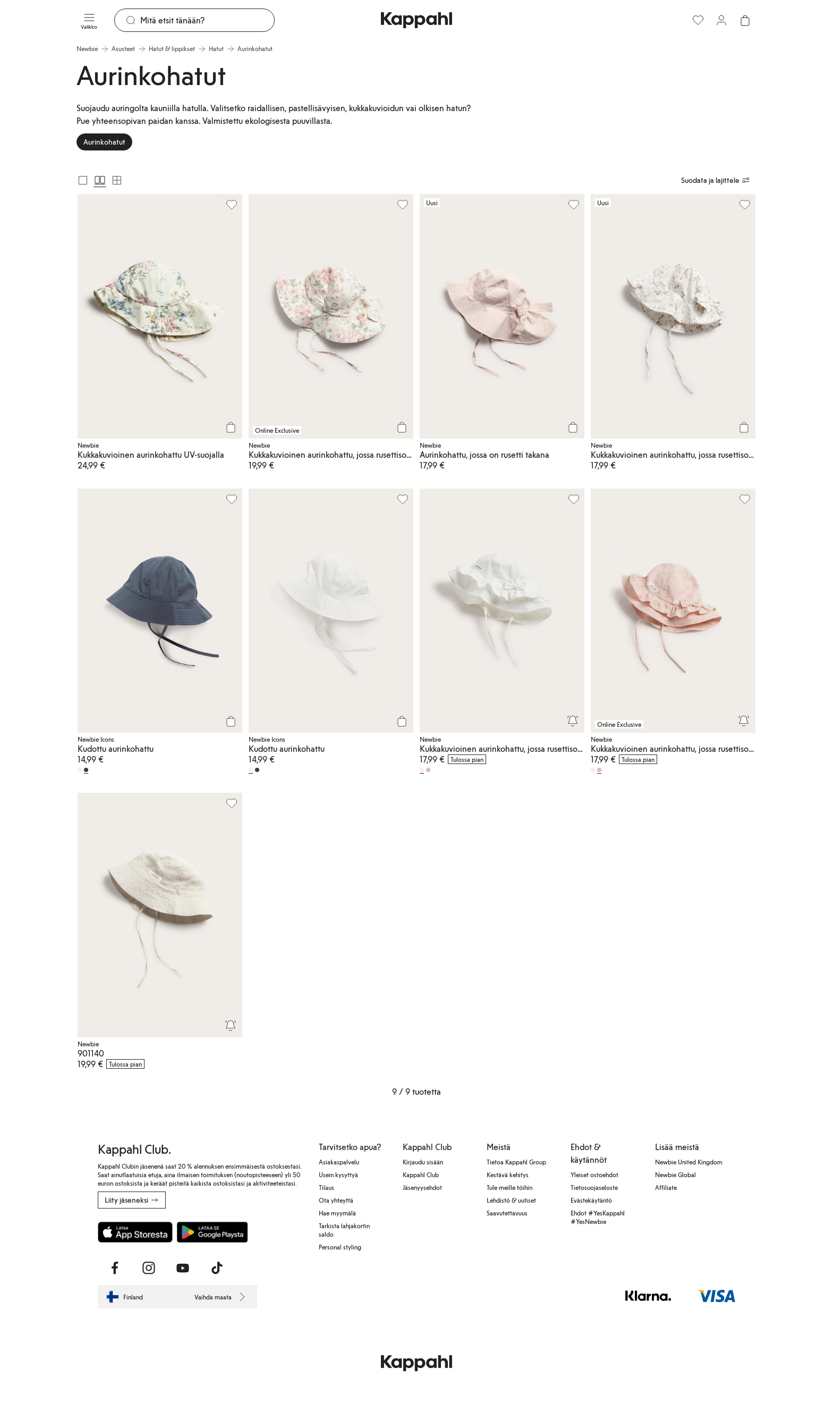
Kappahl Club (421, 1174)
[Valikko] (88, 20)
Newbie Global (675, 1174)
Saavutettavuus (507, 1213)
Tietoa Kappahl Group (516, 1161)
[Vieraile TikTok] (216, 1268)
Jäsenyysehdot (422, 1187)
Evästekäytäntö (591, 1200)
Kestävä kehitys (508, 1174)
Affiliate (666, 1187)
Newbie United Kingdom (688, 1161)
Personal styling (340, 1247)
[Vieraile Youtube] (182, 1268)
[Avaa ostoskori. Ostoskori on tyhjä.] (744, 20)
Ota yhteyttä (336, 1200)
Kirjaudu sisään (423, 1161)
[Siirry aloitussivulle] (416, 20)
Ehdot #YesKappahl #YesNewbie (598, 1217)
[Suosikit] (698, 20)
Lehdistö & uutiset (511, 1200)
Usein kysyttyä (338, 1174)
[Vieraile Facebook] (114, 1268)
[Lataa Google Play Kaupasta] (212, 1232)
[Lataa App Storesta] (135, 1232)
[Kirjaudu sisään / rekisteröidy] (721, 20)
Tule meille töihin (509, 1187)
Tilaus (326, 1187)
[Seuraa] (572, 721)
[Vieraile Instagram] (148, 1268)
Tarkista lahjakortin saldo (344, 1230)
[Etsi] (207, 20)
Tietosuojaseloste (594, 1187)
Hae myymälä (337, 1213)
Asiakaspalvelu (339, 1161)
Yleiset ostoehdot (594, 1174)
